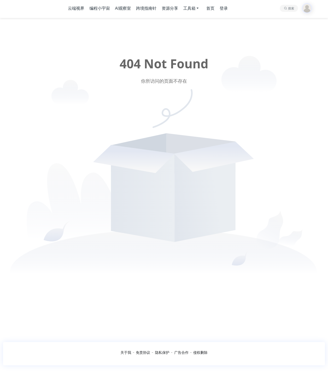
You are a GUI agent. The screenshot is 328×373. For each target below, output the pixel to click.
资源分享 (170, 8)
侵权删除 (200, 352)
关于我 (125, 352)
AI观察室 (123, 8)
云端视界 (76, 8)
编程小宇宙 (99, 8)
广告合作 (181, 352)
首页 (210, 8)
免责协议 (143, 352)
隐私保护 (162, 352)
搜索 (291, 8)
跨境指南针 (146, 8)
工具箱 (189, 8)
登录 (224, 8)
